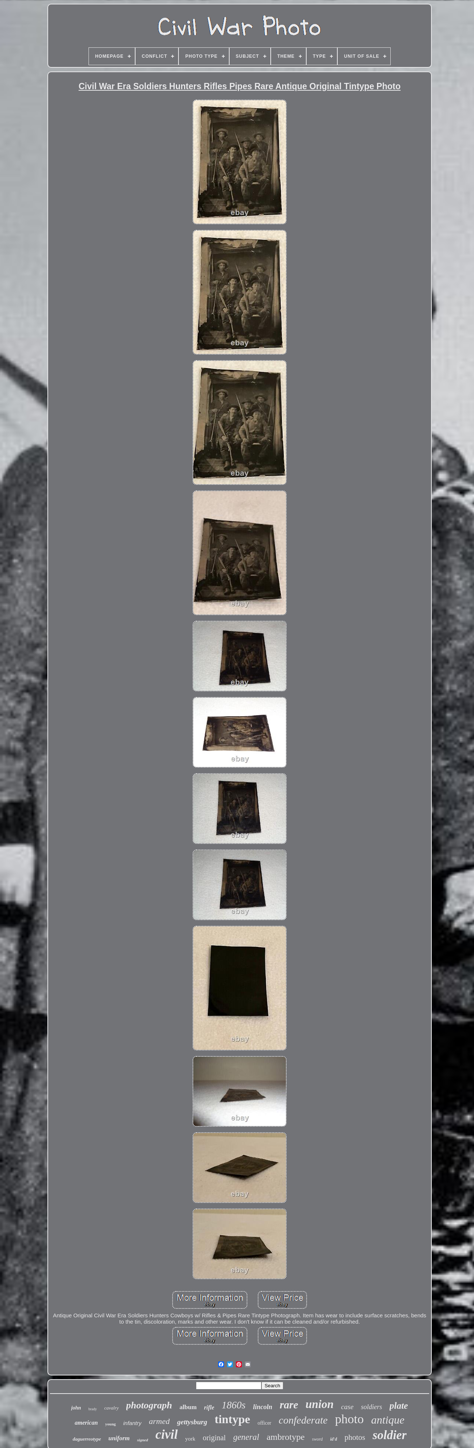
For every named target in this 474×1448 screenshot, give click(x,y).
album (188, 1407)
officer (264, 1423)
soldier (390, 1435)
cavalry (111, 1408)
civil (167, 1434)
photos (354, 1437)
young (110, 1424)
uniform (119, 1438)
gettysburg (192, 1422)
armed (159, 1421)
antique (387, 1420)
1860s (234, 1405)
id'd (333, 1439)
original (214, 1438)
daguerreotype (87, 1439)
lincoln (262, 1407)
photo (349, 1419)
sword (317, 1439)
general (246, 1437)
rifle (209, 1407)
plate (399, 1406)
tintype (232, 1419)
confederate (303, 1420)
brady (93, 1409)
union (320, 1404)
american (86, 1422)
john (76, 1408)
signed (142, 1440)
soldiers (371, 1407)
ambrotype (286, 1437)
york (190, 1439)
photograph (149, 1405)
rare (289, 1405)
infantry (132, 1423)
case (347, 1407)
